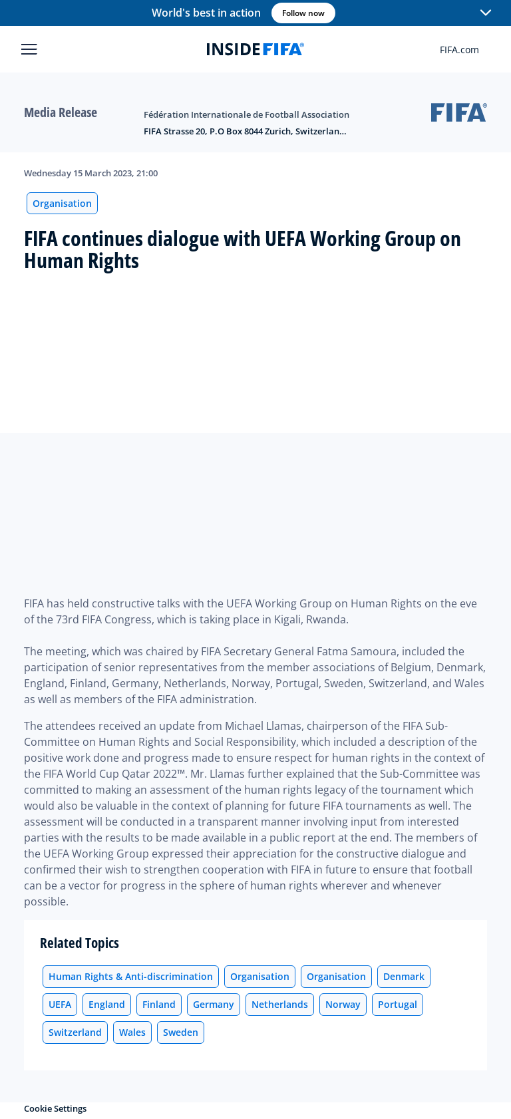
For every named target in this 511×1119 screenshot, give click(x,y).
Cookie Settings (55, 1108)
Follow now (303, 13)
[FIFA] (255, 49)
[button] (485, 13)
